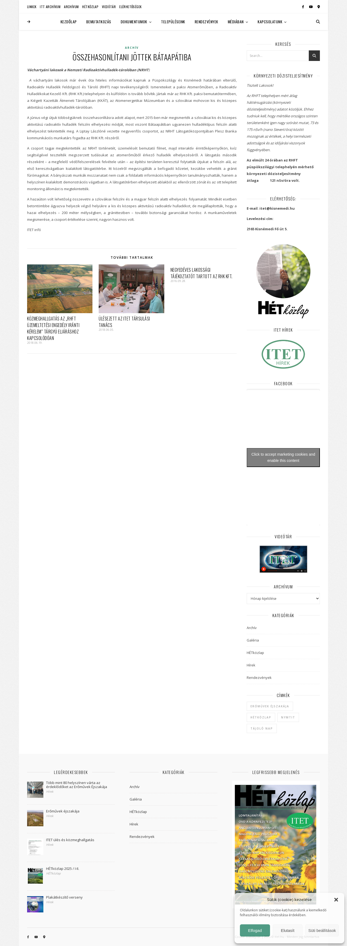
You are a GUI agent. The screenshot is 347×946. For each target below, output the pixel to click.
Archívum (71, 6)
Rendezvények (206, 21)
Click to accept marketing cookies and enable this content (283, 457)
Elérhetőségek (130, 6)
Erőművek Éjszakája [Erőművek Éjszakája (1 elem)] (269, 706)
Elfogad (255, 930)
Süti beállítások (322, 930)
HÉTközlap (90, 6)
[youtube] (311, 6)
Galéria (253, 640)
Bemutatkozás (98, 21)
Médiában (236, 21)
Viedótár (109, 6)
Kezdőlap (68, 21)
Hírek (251, 665)
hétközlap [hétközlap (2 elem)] (260, 717)
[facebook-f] (303, 6)
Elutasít (287, 930)
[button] (336, 899)
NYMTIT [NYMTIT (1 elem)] (288, 717)
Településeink (173, 21)
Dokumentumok (134, 21)
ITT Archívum (50, 6)
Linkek (31, 6)
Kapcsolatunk (270, 21)
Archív (132, 48)
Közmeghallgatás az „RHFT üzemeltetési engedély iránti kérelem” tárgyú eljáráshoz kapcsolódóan (53, 328)
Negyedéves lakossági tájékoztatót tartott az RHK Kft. (202, 273)
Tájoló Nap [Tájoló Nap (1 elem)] (261, 728)
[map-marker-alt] (318, 6)
